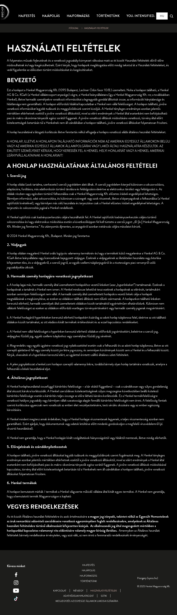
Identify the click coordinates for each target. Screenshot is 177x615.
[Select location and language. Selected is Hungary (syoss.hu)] (162, 16)
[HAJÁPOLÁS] (51, 16)
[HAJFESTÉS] (27, 16)
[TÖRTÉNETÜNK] (108, 16)
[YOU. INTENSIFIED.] (141, 16)
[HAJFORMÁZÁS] (78, 16)
